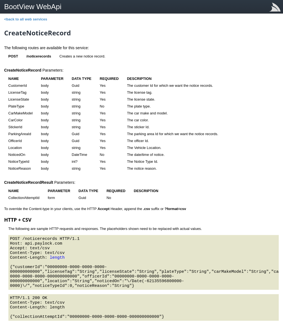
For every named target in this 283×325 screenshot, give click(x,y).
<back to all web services (25, 19)
